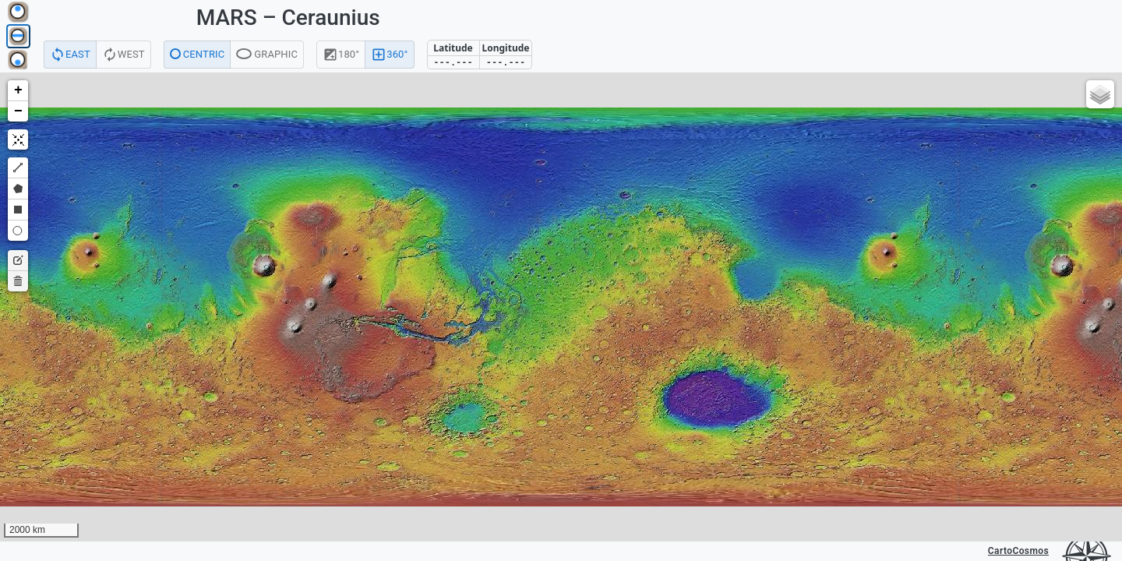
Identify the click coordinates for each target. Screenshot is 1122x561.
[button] (18, 90)
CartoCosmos (1018, 550)
